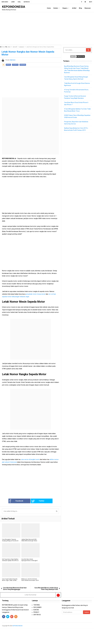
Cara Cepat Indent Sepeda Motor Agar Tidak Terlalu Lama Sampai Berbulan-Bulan (10, 580)
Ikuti (90, 2)
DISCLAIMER (37, 607)
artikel (8, 64)
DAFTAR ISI (37, 614)
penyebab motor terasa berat (36, 294)
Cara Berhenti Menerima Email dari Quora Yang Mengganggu (15, 588)
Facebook (18, 501)
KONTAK (36, 610)
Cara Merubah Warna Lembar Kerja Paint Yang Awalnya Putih (46, 588)
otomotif (15, 64)
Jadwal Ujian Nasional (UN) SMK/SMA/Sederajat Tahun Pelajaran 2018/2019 (29, 541)
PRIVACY (36, 612)
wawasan (22, 64)
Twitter (37, 501)
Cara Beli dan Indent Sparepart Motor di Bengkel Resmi (29, 560)
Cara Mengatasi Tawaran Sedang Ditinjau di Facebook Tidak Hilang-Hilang (10, 541)
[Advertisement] (47, 28)
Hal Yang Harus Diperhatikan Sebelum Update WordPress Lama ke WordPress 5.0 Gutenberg (10, 561)
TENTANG (36, 605)
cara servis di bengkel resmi (30, 459)
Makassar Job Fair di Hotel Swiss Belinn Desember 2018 (30, 579)
